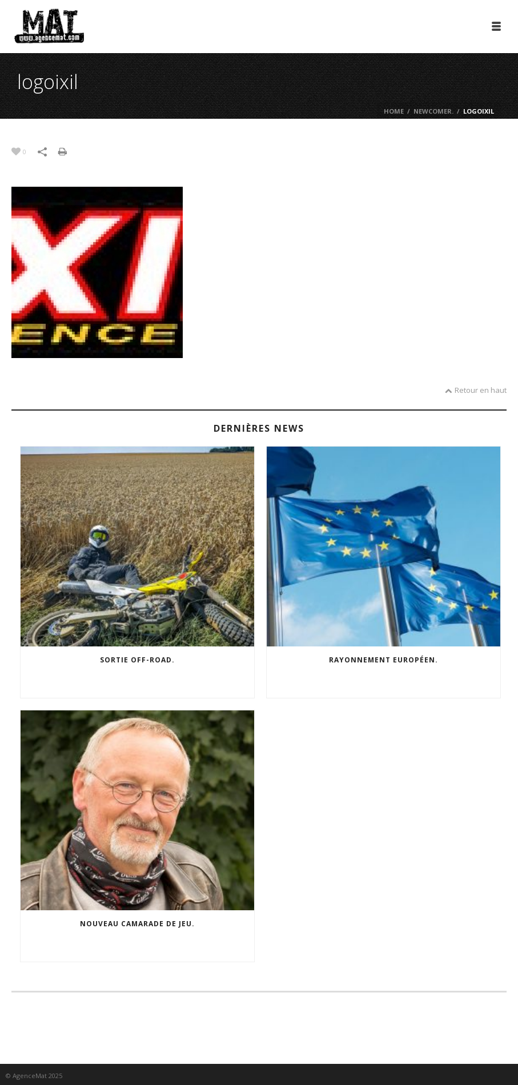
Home (394, 111)
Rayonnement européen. (383, 660)
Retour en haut (476, 390)
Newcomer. (433, 111)
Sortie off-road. (137, 660)
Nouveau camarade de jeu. (137, 924)
